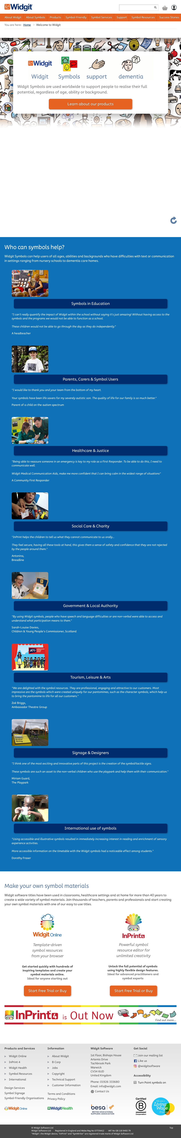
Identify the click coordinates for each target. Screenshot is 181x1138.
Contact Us (100, 1091)
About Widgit (12, 17)
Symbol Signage (14, 1093)
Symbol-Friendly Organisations (24, 1098)
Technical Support (63, 1079)
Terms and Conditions (61, 1093)
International (17, 1079)
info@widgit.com (110, 1086)
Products (55, 17)
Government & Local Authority (90, 605)
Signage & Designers (90, 752)
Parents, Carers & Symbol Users (90, 379)
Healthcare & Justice (90, 450)
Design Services (14, 1088)
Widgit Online (18, 1056)
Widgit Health (18, 1067)
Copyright (58, 1073)
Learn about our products (90, 103)
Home (27, 25)
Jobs (55, 1067)
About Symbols (35, 17)
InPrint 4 (14, 1062)
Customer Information (66, 1085)
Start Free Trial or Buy (47, 990)
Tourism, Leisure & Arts (90, 677)
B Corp (56, 1062)
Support (122, 17)
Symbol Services (101, 17)
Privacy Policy (56, 1099)
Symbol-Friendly (76, 17)
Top (171, 1127)
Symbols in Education (90, 303)
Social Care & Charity (90, 526)
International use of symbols (90, 828)
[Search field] (138, 7)
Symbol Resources (143, 17)
